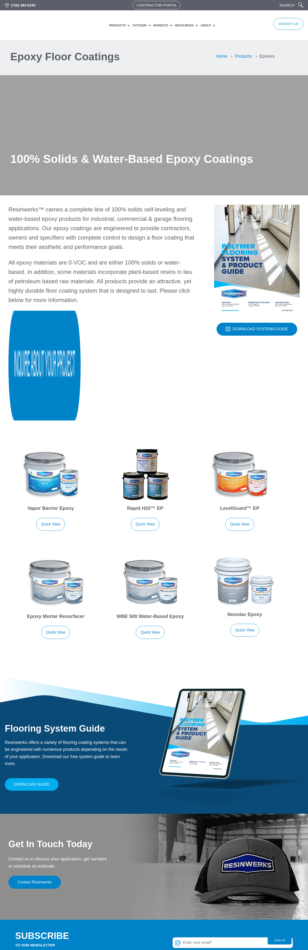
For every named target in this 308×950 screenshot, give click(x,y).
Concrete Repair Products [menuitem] (189, 912)
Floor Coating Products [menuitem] (187, 927)
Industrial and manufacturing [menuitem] (262, 934)
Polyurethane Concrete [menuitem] (187, 897)
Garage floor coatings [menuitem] (257, 912)
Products (243, 56)
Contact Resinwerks (35, 778)
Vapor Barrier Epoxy (51, 416)
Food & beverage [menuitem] (253, 905)
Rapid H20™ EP (145, 416)
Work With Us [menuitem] (107, 912)
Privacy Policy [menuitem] (108, 875)
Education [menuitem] (247, 890)
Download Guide (32, 680)
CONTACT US (281, 25)
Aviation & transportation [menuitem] (259, 883)
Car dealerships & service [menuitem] (261, 897)
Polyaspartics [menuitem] (178, 890)
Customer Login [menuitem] (109, 883)
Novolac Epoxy (244, 516)
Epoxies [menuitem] (174, 875)
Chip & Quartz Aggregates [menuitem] (189, 919)
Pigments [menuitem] (175, 905)
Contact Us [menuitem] (105, 905)
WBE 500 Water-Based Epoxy (150, 518)
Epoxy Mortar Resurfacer (55, 518)
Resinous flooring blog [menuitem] (115, 919)
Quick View (50, 433)
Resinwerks (32, 938)
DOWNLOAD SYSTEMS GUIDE (257, 329)
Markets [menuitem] (154, 25)
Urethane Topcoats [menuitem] (183, 883)
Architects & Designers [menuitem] (115, 890)
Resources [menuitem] (177, 25)
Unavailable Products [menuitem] (185, 934)
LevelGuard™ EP (239, 416)
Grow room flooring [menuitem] (256, 919)
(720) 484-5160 (23, 5)
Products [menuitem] (110, 25)
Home (221, 56)
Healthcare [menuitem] (247, 927)
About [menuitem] (199, 25)
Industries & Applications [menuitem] (117, 897)
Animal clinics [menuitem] (250, 875)
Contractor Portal (157, 5)
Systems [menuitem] (133, 25)
